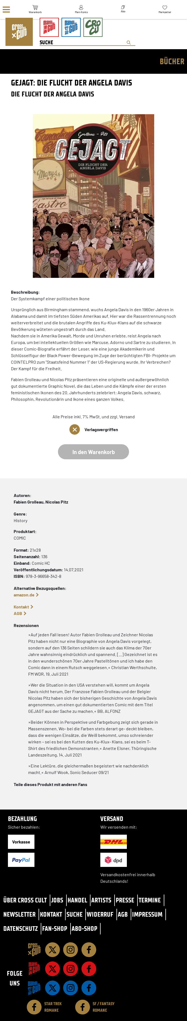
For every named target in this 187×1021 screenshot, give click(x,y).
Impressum (147, 914)
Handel (77, 900)
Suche (74, 914)
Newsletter (19, 914)
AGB (18, 613)
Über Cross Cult (25, 900)
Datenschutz (20, 928)
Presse (125, 900)
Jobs (57, 900)
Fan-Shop (54, 928)
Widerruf (100, 914)
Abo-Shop (84, 928)
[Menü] (6, 9)
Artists (101, 900)
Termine (150, 900)
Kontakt (21, 606)
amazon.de (24, 594)
